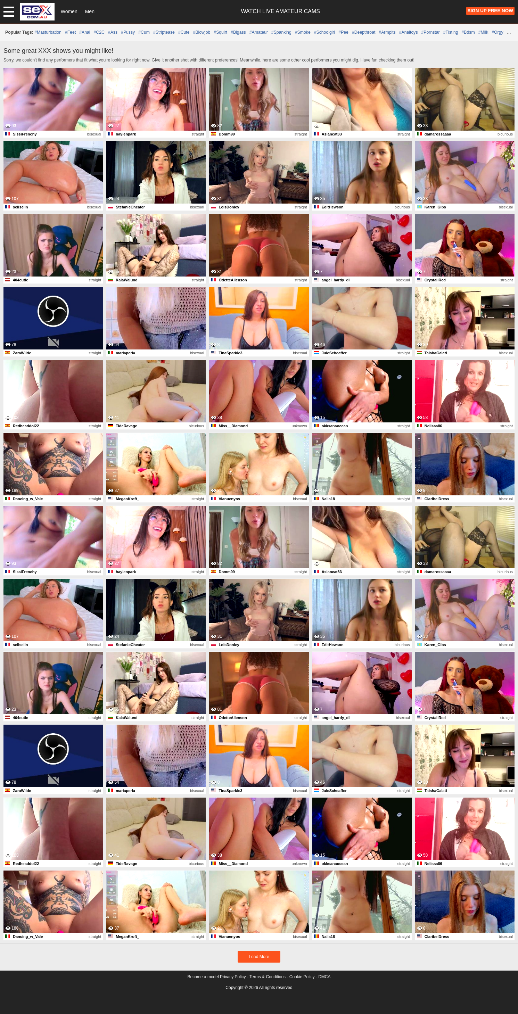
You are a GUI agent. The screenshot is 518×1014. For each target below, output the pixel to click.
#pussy (128, 32)
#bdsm (468, 32)
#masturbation (47, 32)
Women (69, 11)
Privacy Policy (233, 976)
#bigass (238, 32)
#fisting (450, 32)
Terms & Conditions (267, 976)
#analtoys (408, 32)
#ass (112, 32)
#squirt (220, 32)
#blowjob (202, 32)
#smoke (303, 32)
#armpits (387, 32)
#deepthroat (363, 32)
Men (89, 11)
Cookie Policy (302, 976)
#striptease (164, 32)
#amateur (258, 32)
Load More (259, 956)
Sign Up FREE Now (490, 10)
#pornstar (430, 32)
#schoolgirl (324, 32)
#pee (343, 32)
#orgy (497, 32)
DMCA (324, 976)
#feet (70, 32)
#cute (184, 32)
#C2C (99, 32)
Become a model (203, 976)
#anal (84, 32)
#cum (144, 32)
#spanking (281, 32)
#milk (483, 32)
